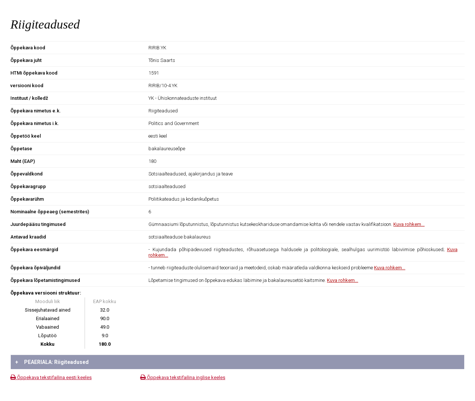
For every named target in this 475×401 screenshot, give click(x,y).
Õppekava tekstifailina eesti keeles (51, 377)
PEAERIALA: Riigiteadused (52, 362)
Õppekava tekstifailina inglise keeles (182, 377)
